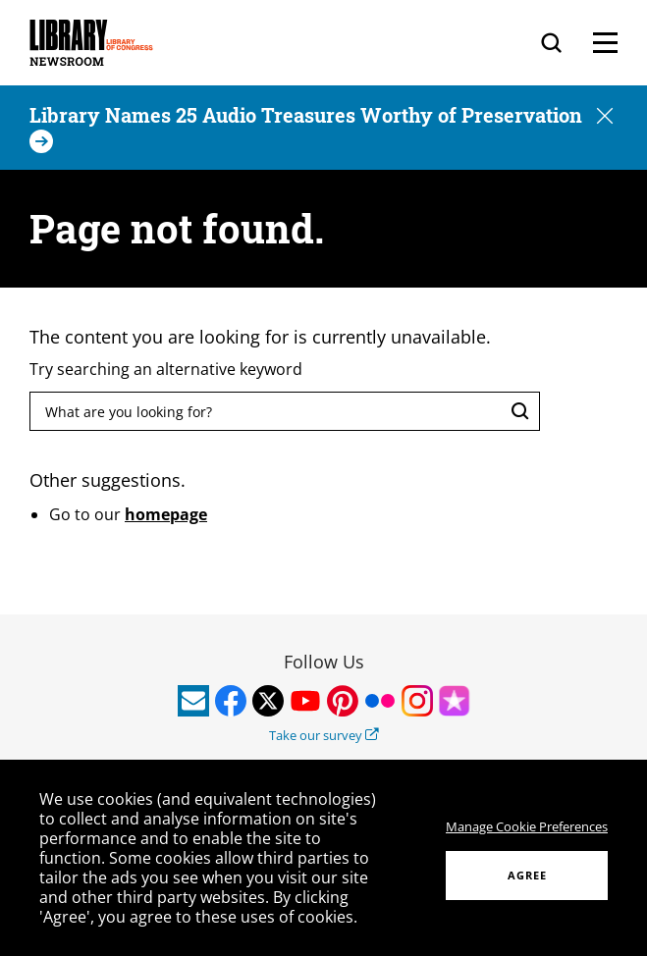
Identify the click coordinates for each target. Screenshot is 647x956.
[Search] (551, 42)
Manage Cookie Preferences (527, 826)
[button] (605, 117)
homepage (166, 514)
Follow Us (324, 661)
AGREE (527, 875)
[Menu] (605, 42)
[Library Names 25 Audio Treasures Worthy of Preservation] (308, 127)
